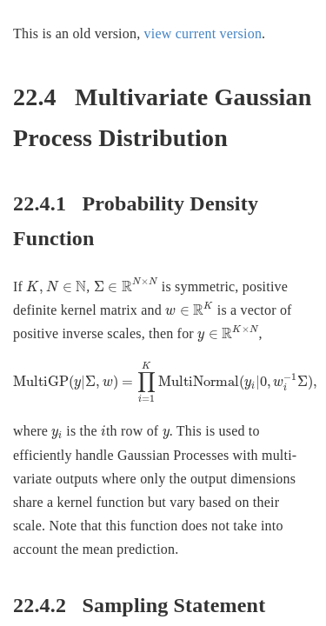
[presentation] (56, 288)
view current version (203, 33)
